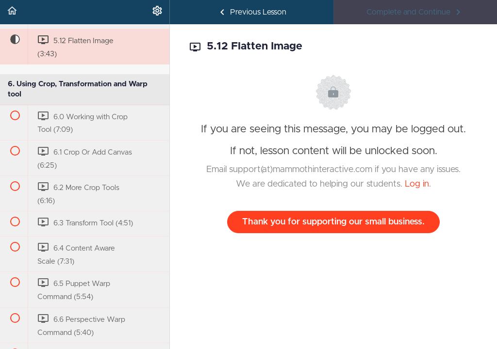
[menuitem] (157, 12)
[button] (12, 12)
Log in (417, 184)
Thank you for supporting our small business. (333, 222)
